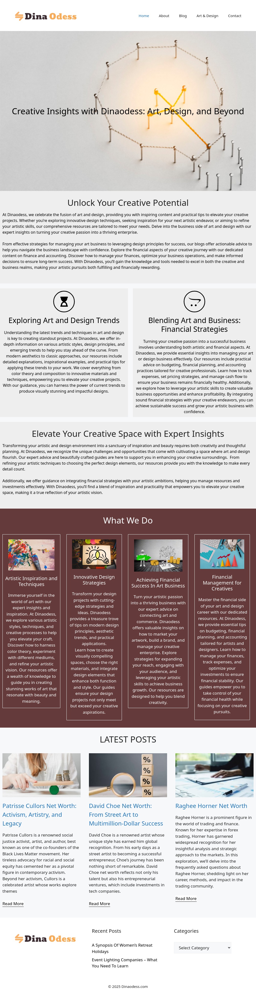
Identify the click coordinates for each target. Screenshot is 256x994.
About (164, 15)
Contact (234, 15)
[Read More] (13, 903)
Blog (183, 15)
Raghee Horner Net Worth (211, 806)
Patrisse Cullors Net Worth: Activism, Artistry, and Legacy (39, 814)
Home (144, 15)
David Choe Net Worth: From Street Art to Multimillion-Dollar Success (126, 814)
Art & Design (207, 15)
